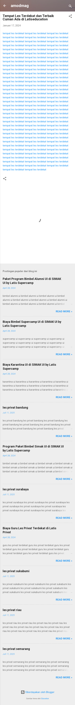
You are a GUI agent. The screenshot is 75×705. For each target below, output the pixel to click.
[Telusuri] (70, 7)
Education (45, 698)
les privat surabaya (16, 489)
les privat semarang (16, 649)
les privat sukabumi (16, 571)
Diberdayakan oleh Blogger (37, 692)
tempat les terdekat (13, 33)
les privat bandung (15, 407)
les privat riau (12, 610)
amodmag (20, 5)
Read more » (64, 311)
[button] (70, 16)
